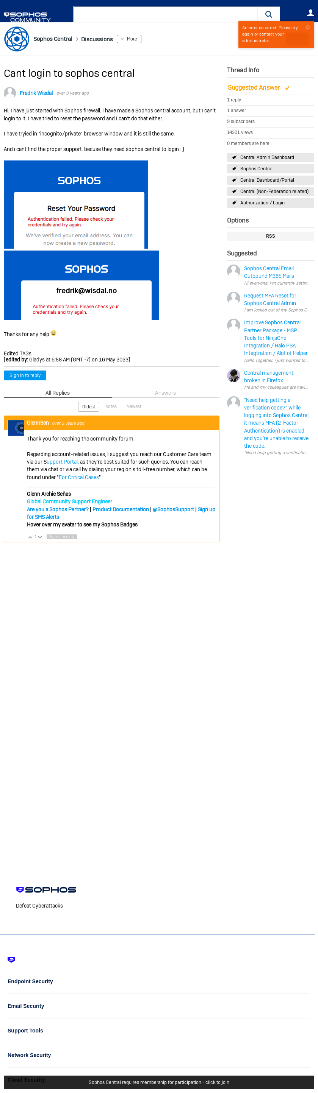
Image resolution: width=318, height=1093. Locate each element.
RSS (270, 236)
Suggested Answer (255, 88)
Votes (111, 406)
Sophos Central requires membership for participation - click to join (159, 1082)
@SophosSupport (173, 508)
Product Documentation (120, 508)
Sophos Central (256, 169)
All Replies (57, 392)
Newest (134, 406)
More (143, 39)
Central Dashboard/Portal (267, 180)
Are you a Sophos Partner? (58, 508)
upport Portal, (63, 461)
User (310, 13)
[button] (268, 14)
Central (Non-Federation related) (274, 191)
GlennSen (38, 422)
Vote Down (40, 536)
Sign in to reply (25, 375)
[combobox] (165, 14)
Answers (165, 392)
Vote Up (30, 536)
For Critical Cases (79, 476)
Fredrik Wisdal (36, 93)
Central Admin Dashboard (267, 157)
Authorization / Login (262, 203)
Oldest (88, 406)
